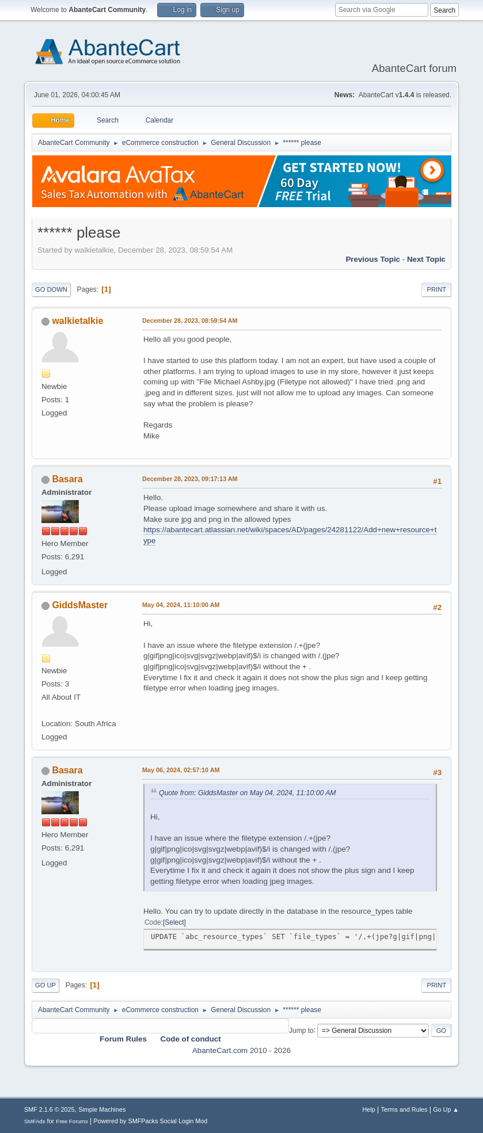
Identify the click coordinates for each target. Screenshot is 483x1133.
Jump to (301, 1030)
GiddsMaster (80, 605)
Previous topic (372, 259)
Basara (67, 479)
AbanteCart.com (220, 1050)
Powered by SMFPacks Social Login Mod (151, 1120)
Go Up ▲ (446, 1109)
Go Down (51, 289)
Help (369, 1109)
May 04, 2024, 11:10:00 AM (180, 604)
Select (174, 922)
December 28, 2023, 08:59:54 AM (190, 320)
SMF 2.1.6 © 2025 (49, 1109)
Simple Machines (101, 1109)
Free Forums (72, 1121)
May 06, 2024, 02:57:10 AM (180, 769)
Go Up (45, 985)
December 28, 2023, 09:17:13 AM (190, 478)
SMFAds (34, 1121)
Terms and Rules (404, 1109)
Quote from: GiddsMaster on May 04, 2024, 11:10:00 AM (247, 793)
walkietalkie (77, 321)
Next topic (426, 259)
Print (436, 289)
